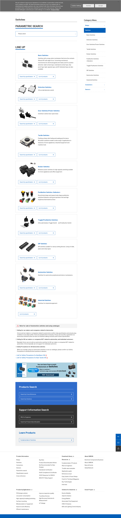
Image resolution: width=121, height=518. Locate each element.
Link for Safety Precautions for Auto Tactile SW (31, 358)
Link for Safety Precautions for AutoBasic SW (31, 355)
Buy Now (41, 460)
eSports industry (66, 496)
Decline (88, 5)
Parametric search (21, 470)
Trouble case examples (68, 468)
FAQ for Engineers (26, 417)
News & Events (89, 465)
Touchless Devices (44, 496)
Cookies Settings (76, 5)
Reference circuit (67, 474)
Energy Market (66, 498)
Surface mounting (21, 501)
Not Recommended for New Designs (47, 466)
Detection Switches (92, 39)
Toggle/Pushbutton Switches (95, 65)
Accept (101, 5)
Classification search (22, 473)
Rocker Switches (91, 54)
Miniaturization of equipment (24, 504)
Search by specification (26, 76)
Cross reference (21, 476)
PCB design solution (22, 493)
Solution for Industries (68, 489)
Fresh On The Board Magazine (70, 479)
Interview (64, 484)
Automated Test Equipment (70, 501)
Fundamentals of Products (69, 463)
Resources (65, 459)
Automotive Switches (93, 75)
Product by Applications (23, 489)
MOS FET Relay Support (46, 478)
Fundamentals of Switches (28, 440)
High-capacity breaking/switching (25, 498)
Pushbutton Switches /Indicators (93, 60)
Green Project (89, 489)
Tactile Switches (91, 49)
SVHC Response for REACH (47, 475)
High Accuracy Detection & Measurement (46, 499)
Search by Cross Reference (28, 394)
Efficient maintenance (22, 509)
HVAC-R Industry (66, 504)
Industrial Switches (92, 80)
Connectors (88, 84)
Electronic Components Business (94, 460)
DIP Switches (90, 70)
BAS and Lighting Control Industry (71, 506)
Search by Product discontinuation (30, 422)
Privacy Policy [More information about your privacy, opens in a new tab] (55, 9)
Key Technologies (67, 482)
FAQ (118, 436)
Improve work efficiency (23, 506)
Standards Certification (45, 470)
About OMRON (89, 462)
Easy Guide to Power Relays (70, 476)
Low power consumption (23, 496)
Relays (87, 25)
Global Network (89, 468)
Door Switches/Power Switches (95, 44)
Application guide (67, 471)
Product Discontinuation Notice (48, 462)
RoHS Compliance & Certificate (48, 472)
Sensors (87, 89)
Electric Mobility (66, 493)
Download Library (67, 456)
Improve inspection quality (46, 493)
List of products (43, 76)
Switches (88, 30)
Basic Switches (91, 35)
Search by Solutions (26, 399)
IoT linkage (42, 503)
